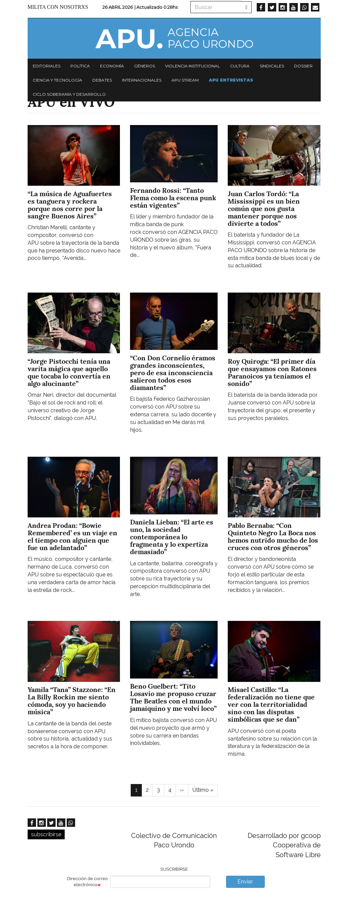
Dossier (303, 65)
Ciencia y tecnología (57, 80)
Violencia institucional (192, 65)
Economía (112, 65)
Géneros (144, 65)
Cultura (240, 65)
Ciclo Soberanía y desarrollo (69, 94)
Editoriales (46, 65)
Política (80, 65)
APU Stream (185, 80)
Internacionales (141, 80)
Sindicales (272, 65)
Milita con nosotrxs (58, 7)
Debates (102, 80)
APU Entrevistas (231, 80)
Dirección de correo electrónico (87, 882)
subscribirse (46, 834)
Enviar (245, 881)
